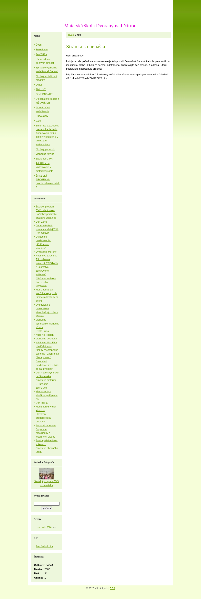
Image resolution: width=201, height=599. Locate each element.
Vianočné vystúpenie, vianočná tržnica (47, 323)
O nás (39, 84)
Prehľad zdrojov (44, 546)
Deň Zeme (42, 221)
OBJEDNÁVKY (44, 94)
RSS (112, 588)
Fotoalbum (42, 49)
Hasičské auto (43, 346)
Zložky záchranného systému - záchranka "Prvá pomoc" (47, 353)
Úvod (71, 34)
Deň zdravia (42, 232)
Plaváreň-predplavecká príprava (43, 418)
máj (43, 527)
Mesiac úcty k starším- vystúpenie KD (47, 395)
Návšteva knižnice (46, 278)
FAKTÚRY (41, 54)
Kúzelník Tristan (45, 334)
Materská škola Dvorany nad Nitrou (100, 26)
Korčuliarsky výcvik (46, 293)
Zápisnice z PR (44, 158)
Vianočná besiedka (46, 338)
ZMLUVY (41, 89)
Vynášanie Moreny (46, 251)
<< (38, 527)
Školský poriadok (45, 149)
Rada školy (42, 115)
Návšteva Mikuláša (46, 342)
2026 (49, 527)
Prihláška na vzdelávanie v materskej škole (44, 167)
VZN (38, 120)
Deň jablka (42, 402)
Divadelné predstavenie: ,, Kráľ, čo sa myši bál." (47, 365)
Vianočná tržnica (45, 153)
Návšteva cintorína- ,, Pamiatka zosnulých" (46, 384)
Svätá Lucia (42, 331)
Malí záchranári (44, 289)
